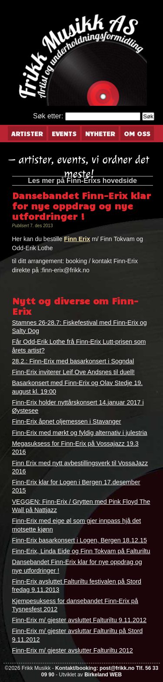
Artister (27, 133)
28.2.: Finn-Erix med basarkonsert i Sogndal (73, 361)
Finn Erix (77, 238)
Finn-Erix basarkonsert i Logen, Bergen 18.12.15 (79, 540)
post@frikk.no (117, 668)
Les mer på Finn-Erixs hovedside (82, 180)
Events (64, 133)
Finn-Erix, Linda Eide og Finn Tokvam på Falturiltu (81, 551)
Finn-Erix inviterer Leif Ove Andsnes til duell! (73, 372)
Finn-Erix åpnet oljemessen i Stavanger (66, 421)
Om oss (137, 133)
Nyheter (100, 133)
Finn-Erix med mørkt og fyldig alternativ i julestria (79, 432)
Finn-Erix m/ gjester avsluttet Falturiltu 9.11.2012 (79, 620)
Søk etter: (48, 116)
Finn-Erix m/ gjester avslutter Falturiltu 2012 (72, 650)
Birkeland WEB (103, 675)
